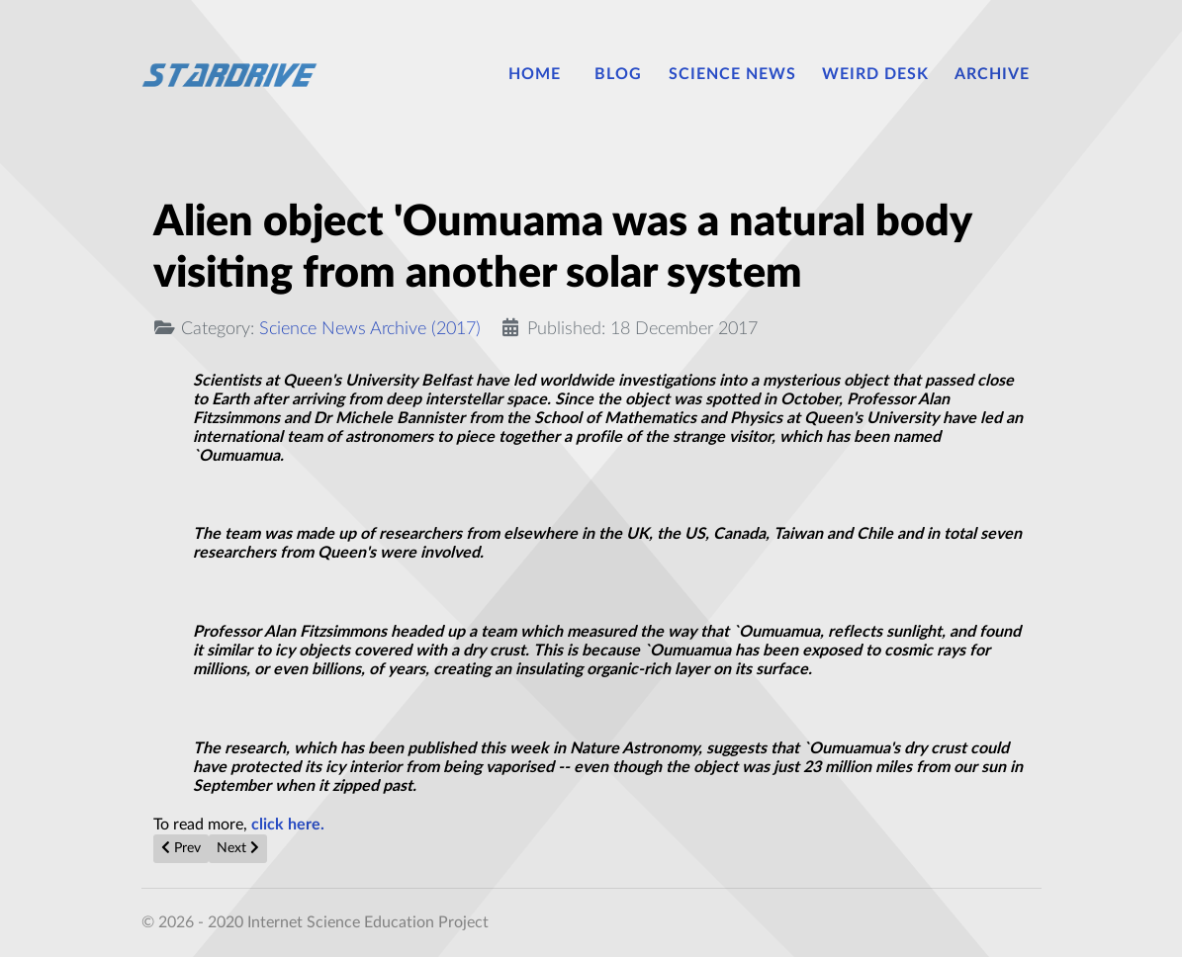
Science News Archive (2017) (370, 328)
